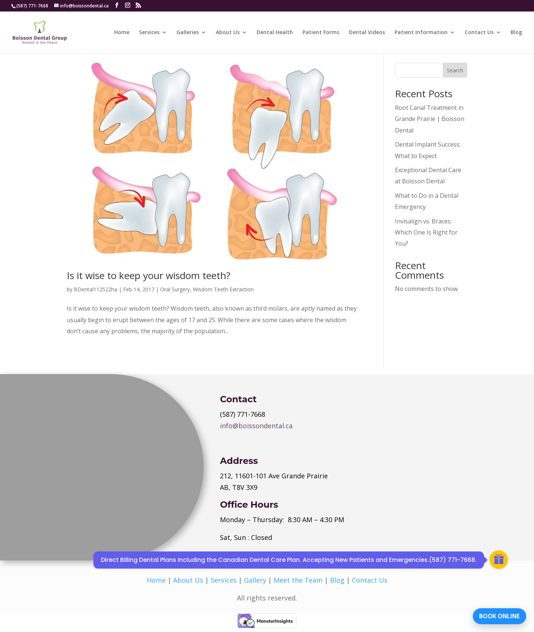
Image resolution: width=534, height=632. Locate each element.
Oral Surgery (175, 289)
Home (121, 33)
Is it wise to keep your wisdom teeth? (148, 275)
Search (455, 70)
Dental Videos (367, 33)
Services (149, 33)
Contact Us (479, 33)
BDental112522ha (95, 289)
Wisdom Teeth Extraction (223, 289)
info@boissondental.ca (256, 425)
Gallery (255, 580)
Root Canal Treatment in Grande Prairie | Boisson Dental (429, 119)
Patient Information (421, 33)
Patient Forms (321, 33)
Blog (516, 33)
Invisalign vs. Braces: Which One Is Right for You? (426, 232)
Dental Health (275, 33)
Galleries (188, 33)
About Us (228, 33)
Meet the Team (298, 580)
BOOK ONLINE (498, 615)
